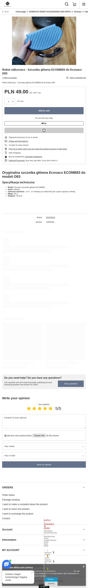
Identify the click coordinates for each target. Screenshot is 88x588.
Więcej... (51, 579)
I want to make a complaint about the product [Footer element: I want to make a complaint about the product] (25, 504)
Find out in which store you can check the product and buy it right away (38, 149)
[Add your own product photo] (51, 435)
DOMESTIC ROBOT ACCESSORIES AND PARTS (50, 12)
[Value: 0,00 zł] (74, 4)
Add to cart (44, 110)
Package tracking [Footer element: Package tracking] (11, 499)
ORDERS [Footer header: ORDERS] (7, 487)
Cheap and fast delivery (18, 141)
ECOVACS (50, 217)
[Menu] (83, 4)
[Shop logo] (7, 4)
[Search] (66, 4)
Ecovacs (77, 12)
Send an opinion (44, 464)
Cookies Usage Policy (64, 571)
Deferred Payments (17, 160)
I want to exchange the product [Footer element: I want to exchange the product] (17, 513)
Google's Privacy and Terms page (59, 576)
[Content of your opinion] (44, 421)
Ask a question (70, 384)
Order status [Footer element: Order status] (8, 495)
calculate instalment (33, 157)
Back (5, 11)
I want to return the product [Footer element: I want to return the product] (15, 509)
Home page (21, 12)
